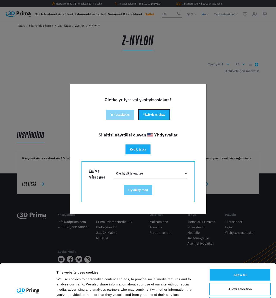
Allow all (240, 241)
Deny (240, 269)
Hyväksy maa (138, 190)
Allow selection (240, 255)
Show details (226, 289)
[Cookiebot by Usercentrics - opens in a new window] (28, 289)
